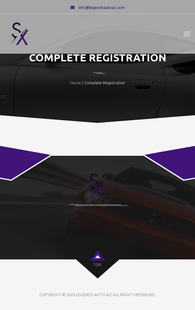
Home (75, 83)
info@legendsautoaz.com (102, 7)
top (97, 265)
